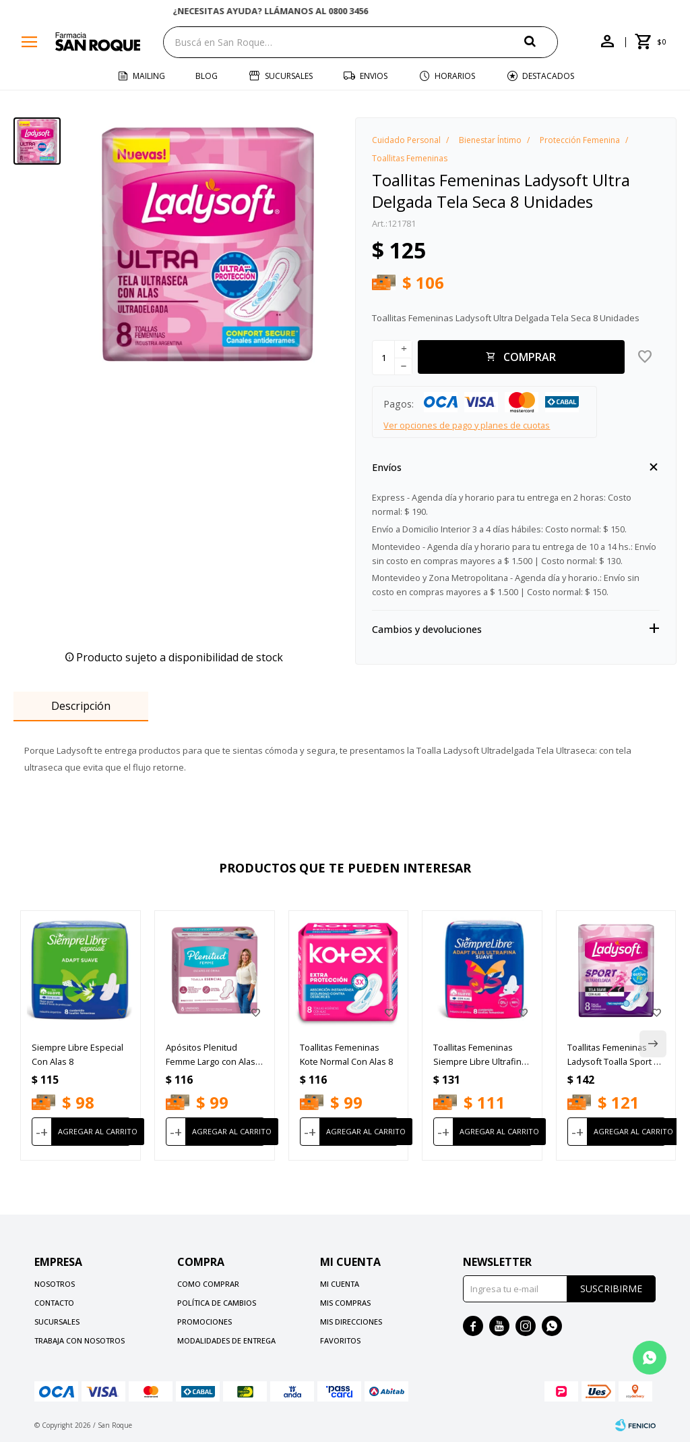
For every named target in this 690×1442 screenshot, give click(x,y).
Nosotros (54, 1284)
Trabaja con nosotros (79, 1340)
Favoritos (340, 1340)
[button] (541, 41)
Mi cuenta (339, 1284)
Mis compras (345, 1303)
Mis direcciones (351, 1321)
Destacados (548, 76)
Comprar (529, 357)
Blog (206, 76)
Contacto (54, 1303)
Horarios (455, 76)
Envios (373, 76)
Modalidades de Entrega (226, 1340)
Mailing (149, 76)
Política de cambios (216, 1303)
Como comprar (208, 1284)
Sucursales (289, 76)
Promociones (204, 1321)
